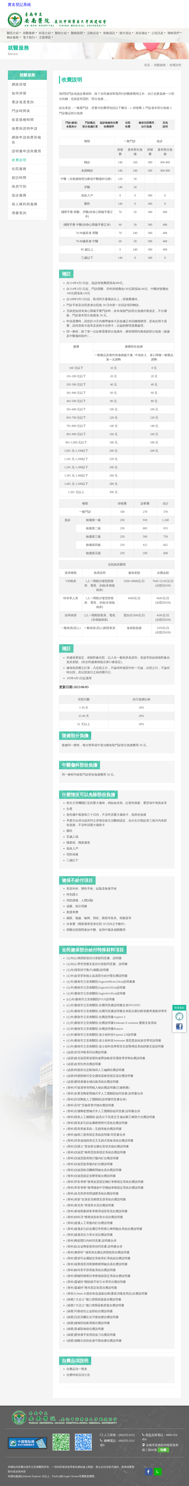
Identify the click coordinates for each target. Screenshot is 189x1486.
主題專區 (45, 37)
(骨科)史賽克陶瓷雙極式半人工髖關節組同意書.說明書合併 (104, 1093)
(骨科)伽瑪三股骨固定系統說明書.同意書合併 (95, 1134)
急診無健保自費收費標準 (109, 124)
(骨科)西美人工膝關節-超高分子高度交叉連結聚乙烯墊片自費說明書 (110, 1117)
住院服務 (19, 169)
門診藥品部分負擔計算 (90, 124)
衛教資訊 (109, 33)
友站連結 (141, 33)
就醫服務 (29, 33)
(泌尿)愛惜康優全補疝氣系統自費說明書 (92, 1081)
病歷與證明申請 (25, 128)
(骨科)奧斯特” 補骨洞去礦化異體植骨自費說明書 (98, 1252)
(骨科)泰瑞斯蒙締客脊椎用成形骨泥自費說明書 (97, 1211)
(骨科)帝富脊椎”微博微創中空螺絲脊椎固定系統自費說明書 (105, 1187)
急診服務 (19, 195)
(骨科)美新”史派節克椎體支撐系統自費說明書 (96, 1199)
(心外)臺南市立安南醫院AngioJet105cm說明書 (96, 987)
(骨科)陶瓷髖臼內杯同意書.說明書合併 (91, 1240)
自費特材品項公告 (78, 1374)
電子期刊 (29, 37)
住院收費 (127, 124)
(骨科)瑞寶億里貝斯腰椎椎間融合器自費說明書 (97, 1264)
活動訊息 (93, 33)
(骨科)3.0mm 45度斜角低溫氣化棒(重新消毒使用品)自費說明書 (106, 1293)
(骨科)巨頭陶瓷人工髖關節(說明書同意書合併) (96, 1099)
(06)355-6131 (127, 1435)
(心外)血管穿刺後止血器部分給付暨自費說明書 (97, 975)
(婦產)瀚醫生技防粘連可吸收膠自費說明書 (94, 1340)
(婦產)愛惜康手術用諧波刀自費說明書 (91, 1334)
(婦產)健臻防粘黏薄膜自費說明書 (88, 1323)
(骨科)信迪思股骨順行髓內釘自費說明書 (92, 1158)
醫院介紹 (13, 33)
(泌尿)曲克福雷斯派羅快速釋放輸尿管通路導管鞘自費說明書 (105, 1058)
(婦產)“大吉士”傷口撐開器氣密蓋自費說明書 (95, 1305)
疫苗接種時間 (23, 120)
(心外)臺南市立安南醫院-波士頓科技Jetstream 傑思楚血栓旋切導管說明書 (113, 1040)
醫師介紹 (61, 33)
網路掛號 (19, 84)
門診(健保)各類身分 (71, 124)
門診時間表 (21, 111)
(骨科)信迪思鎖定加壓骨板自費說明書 (91, 1175)
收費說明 (19, 160)
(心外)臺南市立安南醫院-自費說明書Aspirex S (96, 1016)
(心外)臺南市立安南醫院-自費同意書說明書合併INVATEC (103, 1005)
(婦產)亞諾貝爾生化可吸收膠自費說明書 (92, 1317)
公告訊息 (157, 33)
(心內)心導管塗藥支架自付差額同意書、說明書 (97, 964)
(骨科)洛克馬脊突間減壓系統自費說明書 (92, 1193)
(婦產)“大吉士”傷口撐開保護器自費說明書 (93, 1299)
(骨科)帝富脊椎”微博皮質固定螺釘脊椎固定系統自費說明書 (105, 1181)
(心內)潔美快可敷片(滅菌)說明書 (87, 969)
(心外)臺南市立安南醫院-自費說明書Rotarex (94, 1028)
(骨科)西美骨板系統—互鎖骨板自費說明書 (94, 1128)
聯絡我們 (173, 33)
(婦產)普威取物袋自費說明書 (85, 1328)
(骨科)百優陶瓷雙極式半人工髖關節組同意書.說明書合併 (103, 1111)
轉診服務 (13, 37)
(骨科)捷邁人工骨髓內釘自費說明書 (89, 1222)
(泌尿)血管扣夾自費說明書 (83, 1064)
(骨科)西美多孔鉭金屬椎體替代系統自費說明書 (97, 1122)
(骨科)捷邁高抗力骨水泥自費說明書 (89, 1234)
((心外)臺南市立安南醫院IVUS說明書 (90, 999)
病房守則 (19, 186)
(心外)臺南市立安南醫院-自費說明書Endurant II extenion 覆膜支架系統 (111, 1022)
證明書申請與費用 (26, 151)
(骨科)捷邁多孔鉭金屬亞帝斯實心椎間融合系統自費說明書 (104, 1228)
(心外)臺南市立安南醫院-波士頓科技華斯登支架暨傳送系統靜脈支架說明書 (115, 1046)
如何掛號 (19, 93)
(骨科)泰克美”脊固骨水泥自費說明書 (90, 1205)
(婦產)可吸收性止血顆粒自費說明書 (89, 1311)
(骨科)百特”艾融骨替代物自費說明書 (90, 1105)
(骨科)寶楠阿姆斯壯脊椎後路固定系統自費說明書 (98, 1275)
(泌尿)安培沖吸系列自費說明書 (86, 1052)
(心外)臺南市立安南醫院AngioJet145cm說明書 (96, 993)
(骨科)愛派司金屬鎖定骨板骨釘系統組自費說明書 (98, 1258)
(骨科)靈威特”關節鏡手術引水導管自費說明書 (96, 1281)
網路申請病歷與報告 (26, 140)
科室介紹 (45, 33)
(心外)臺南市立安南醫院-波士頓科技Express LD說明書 (101, 1034)
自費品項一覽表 (76, 1369)
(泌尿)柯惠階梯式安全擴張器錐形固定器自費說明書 (99, 1075)
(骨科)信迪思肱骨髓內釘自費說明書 (89, 1164)
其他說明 (165, 124)
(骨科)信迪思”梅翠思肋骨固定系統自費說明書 (96, 1152)
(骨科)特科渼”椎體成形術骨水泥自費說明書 (94, 1217)
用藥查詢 (19, 213)
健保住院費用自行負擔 (146, 124)
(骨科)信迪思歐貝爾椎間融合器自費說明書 (94, 1170)
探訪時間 (19, 177)
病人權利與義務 (25, 204)
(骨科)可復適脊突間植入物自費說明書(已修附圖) (97, 1087)
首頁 (147, 65)
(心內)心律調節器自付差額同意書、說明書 (94, 958)
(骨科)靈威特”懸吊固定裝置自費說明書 (91, 1287)
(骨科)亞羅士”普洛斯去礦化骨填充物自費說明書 (97, 1146)
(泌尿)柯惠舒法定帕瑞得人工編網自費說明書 (95, 1069)
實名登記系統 (19, 4)
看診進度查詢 (23, 102)
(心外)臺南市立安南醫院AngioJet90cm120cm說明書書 (100, 981)
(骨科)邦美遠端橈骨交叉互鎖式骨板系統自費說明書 (99, 1140)
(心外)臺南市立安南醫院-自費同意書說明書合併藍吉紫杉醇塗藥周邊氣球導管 (116, 1011)
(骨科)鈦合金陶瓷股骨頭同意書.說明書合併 (94, 1246)
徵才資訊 (125, 33)
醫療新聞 (77, 33)
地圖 (163, 1449)
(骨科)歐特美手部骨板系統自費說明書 (91, 1270)
